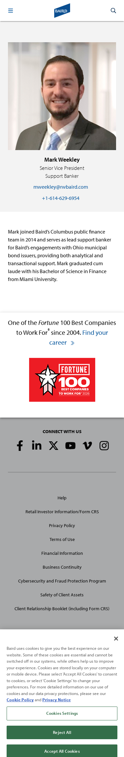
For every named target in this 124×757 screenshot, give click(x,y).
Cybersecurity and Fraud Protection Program (62, 581)
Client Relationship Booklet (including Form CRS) (62, 609)
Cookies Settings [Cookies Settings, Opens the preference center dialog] (62, 716)
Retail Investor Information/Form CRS (62, 512)
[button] (10, 10)
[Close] (116, 642)
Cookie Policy (20, 703)
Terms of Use (62, 539)
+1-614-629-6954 (60, 198)
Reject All (62, 735)
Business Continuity (62, 567)
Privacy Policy (62, 525)
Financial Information (62, 553)
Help (62, 498)
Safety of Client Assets (62, 595)
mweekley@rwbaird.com (60, 186)
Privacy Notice (56, 703)
